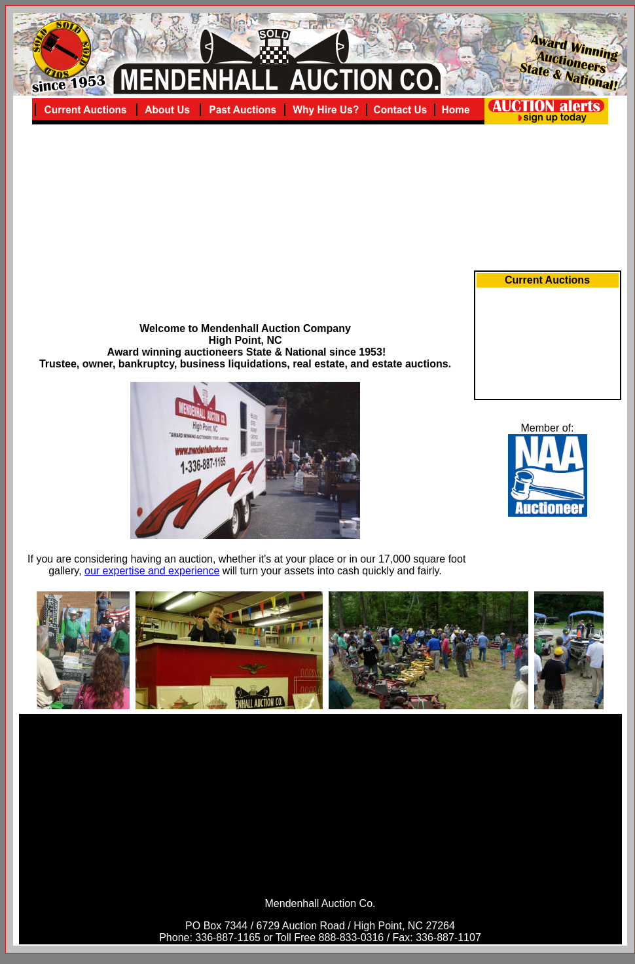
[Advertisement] (245, 231)
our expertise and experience (151, 570)
